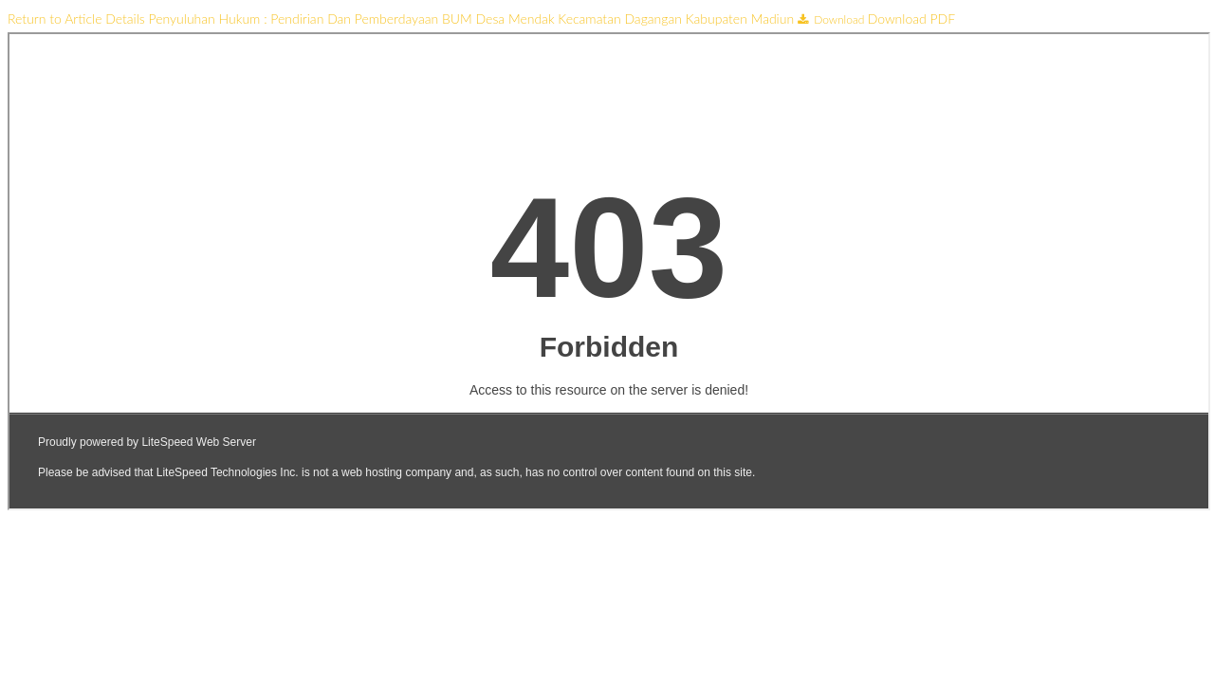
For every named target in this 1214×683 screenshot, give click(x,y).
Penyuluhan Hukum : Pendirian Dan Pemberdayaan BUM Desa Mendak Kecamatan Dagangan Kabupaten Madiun (473, 18)
